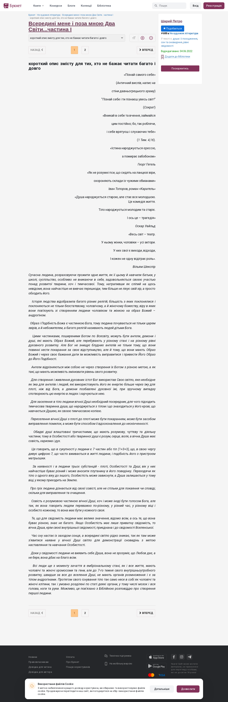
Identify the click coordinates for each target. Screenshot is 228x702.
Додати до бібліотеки (177, 56)
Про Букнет (72, 662)
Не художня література (48, 15)
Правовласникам (38, 662)
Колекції (86, 5)
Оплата (70, 657)
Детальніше (161, 689)
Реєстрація (214, 5)
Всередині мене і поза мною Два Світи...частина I (87, 15)
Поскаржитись (180, 68)
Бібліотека (104, 5)
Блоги (71, 5)
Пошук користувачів (78, 667)
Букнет (31, 15)
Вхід (195, 5)
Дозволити (188, 689)
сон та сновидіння (171, 42)
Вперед (146, 50)
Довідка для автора (40, 672)
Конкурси (56, 5)
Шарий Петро (171, 21)
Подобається (172, 28)
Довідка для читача (39, 667)
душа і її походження (185, 38)
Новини (32, 657)
